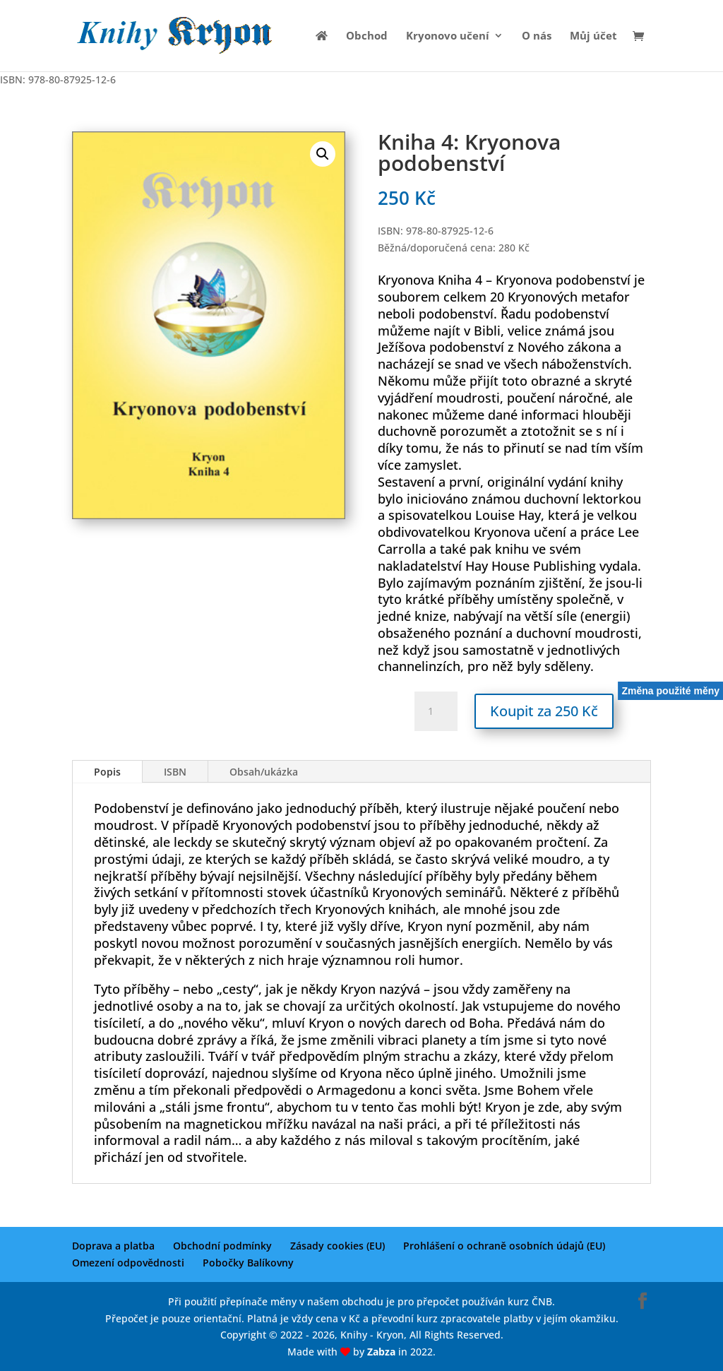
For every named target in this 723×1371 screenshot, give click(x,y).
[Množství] (435, 711)
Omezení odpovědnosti (128, 1262)
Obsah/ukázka (263, 771)
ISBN (175, 771)
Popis (107, 771)
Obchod (367, 36)
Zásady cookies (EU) (337, 1245)
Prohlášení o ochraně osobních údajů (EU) (504, 1245)
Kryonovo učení (447, 36)
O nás (536, 36)
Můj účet (593, 36)
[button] (322, 154)
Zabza (381, 1351)
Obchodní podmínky (222, 1245)
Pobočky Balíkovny (248, 1262)
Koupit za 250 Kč (544, 710)
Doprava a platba (113, 1245)
